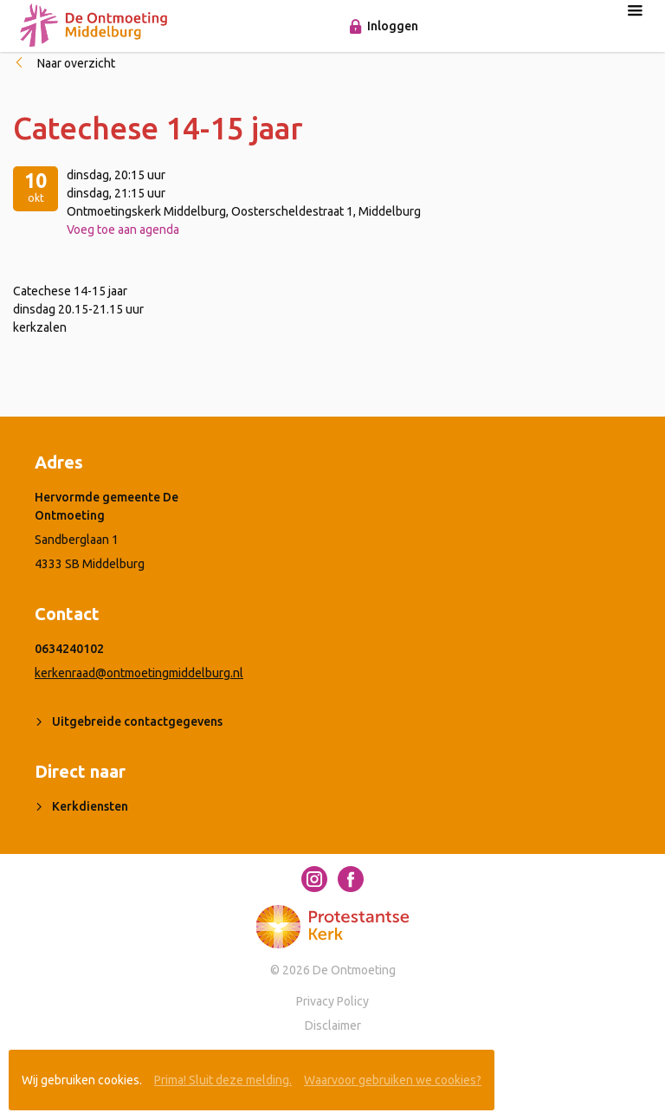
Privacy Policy (332, 1001)
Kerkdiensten (90, 806)
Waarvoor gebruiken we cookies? (392, 1080)
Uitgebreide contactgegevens (137, 721)
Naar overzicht (76, 63)
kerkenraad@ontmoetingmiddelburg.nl (139, 673)
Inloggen (392, 26)
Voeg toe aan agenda (123, 229)
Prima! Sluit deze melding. (223, 1080)
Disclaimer (333, 1025)
